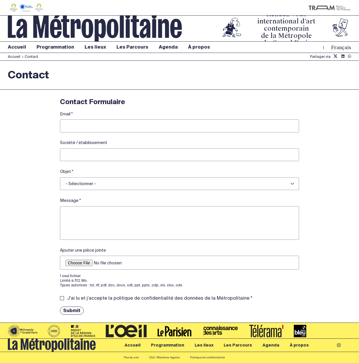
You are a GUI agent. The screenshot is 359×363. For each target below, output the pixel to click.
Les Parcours (132, 47)
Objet (65, 171)
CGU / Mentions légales (164, 357)
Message (69, 200)
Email (65, 114)
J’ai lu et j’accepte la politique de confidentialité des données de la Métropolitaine (158, 298)
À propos (199, 47)
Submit (72, 310)
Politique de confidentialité (207, 357)
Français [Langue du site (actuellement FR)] (341, 48)
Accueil (17, 47)
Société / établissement (83, 142)
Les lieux (95, 47)
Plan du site (131, 357)
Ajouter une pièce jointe (83, 250)
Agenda (168, 47)
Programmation (55, 47)
